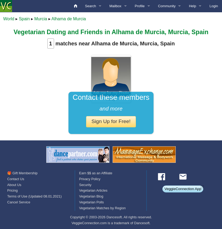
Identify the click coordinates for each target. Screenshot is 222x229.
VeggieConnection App (182, 189)
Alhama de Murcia (68, 19)
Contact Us (15, 179)
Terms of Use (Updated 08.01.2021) (34, 196)
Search (90, 6)
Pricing (12, 190)
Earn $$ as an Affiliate (95, 173)
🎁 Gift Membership (22, 173)
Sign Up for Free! (111, 121)
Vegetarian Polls (91, 202)
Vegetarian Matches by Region (102, 208)
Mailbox (115, 6)
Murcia (40, 19)
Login (213, 6)
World (8, 19)
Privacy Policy (90, 179)
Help (192, 6)
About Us (14, 185)
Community (167, 6)
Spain (24, 19)
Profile (140, 6)
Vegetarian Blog (91, 196)
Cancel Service (18, 202)
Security (85, 185)
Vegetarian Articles (93, 190)
